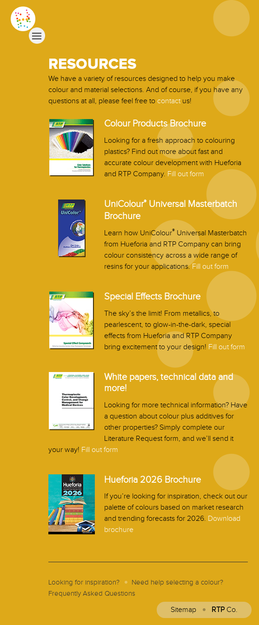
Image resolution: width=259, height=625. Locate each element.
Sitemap (183, 609)
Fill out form (185, 174)
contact (168, 101)
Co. (225, 609)
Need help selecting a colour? (177, 582)
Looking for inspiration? (84, 582)
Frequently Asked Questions (91, 594)
